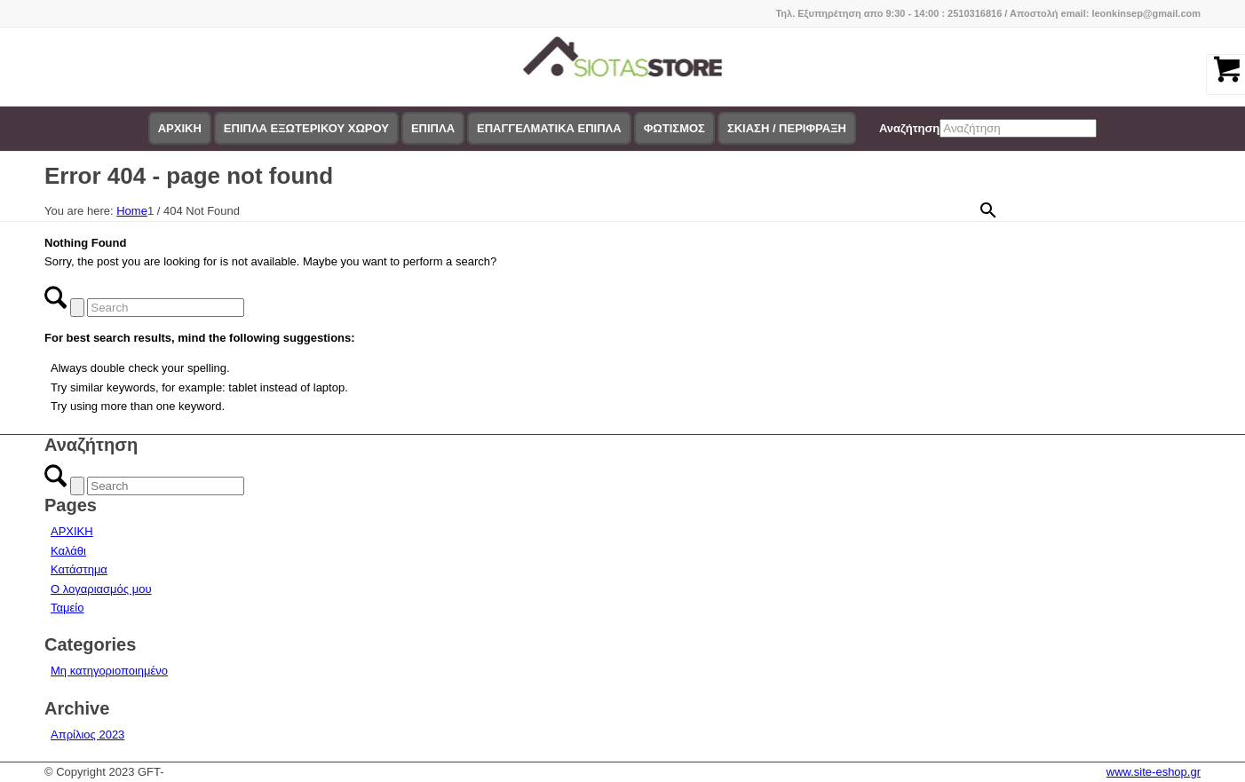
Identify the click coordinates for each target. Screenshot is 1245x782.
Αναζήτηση (909, 128)
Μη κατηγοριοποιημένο (109, 670)
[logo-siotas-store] (623, 67)
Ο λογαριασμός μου (101, 589)
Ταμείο (67, 607)
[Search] (165, 307)
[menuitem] (180, 129)
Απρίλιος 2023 (87, 734)
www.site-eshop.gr (1153, 771)
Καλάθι (68, 550)
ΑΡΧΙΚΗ (72, 531)
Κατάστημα (79, 569)
